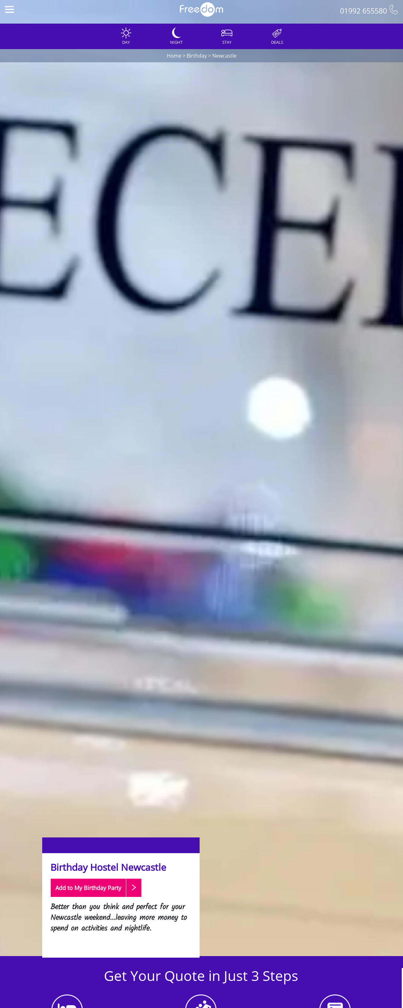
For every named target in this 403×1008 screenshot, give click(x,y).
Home (174, 55)
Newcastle (224, 55)
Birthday (197, 55)
